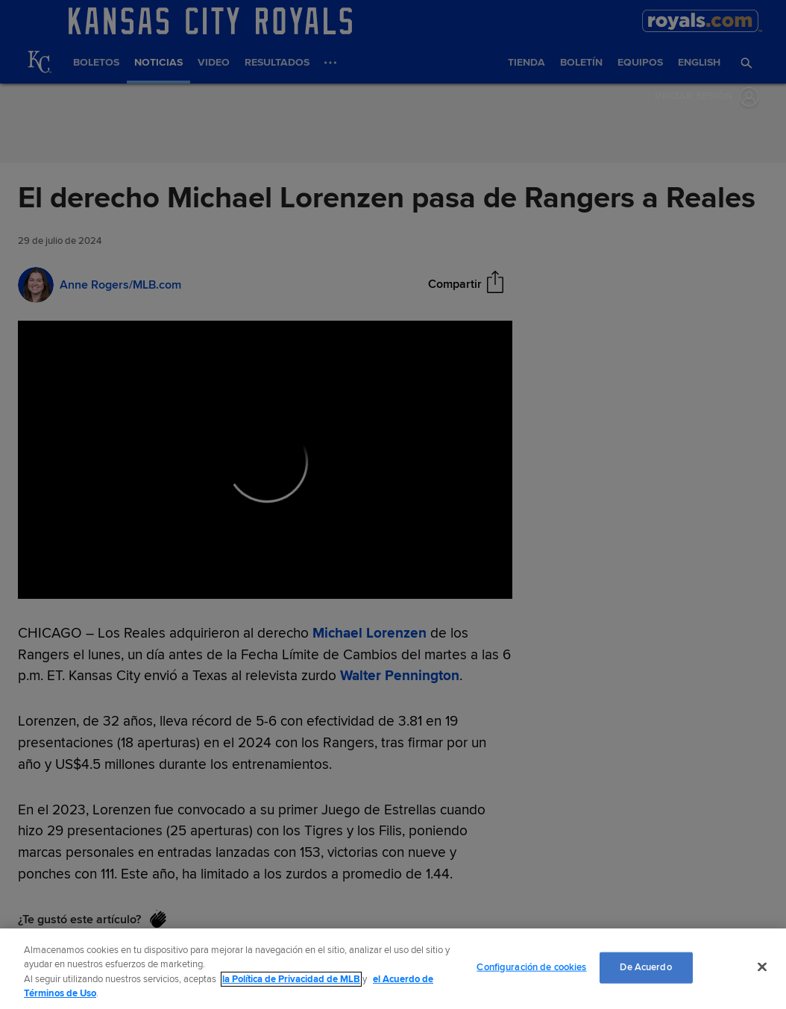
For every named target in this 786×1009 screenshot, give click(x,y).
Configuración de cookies (531, 967)
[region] (393, 968)
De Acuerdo (645, 967)
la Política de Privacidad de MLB (291, 979)
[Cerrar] (762, 966)
